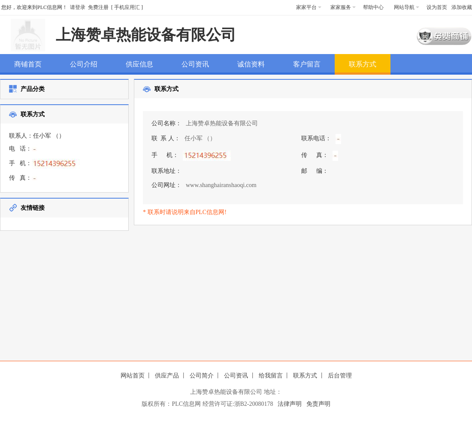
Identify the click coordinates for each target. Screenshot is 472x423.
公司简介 (202, 375)
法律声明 (290, 404)
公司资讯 (236, 375)
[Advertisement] (287, 290)
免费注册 (98, 7)
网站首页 (133, 375)
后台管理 (340, 375)
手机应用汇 (127, 7)
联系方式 (305, 375)
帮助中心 (373, 7)
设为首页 (437, 7)
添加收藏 (461, 7)
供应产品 (167, 375)
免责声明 (318, 404)
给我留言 (271, 375)
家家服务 (343, 7)
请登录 (77, 7)
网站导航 (406, 7)
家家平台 (308, 7)
